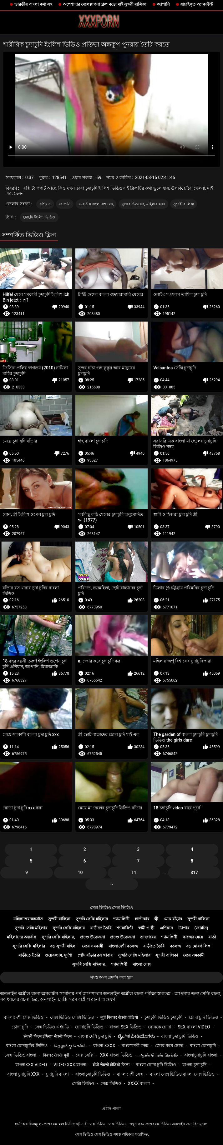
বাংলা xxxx (104, 1045)
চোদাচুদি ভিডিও (89, 1026)
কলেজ (175, 946)
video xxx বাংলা (69, 1064)
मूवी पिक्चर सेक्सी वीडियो (119, 1017)
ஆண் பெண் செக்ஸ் (158, 1055)
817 (194, 872)
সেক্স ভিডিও (110, 1083)
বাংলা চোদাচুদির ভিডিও (27, 1045)
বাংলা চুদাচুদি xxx (23, 1074)
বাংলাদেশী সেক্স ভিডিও (23, 1017)
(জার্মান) (201, 928)
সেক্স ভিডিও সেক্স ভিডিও (111, 907)
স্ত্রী (156, 919)
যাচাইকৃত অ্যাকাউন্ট (196, 4)
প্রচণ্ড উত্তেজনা (92, 937)
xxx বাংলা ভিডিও (116, 1055)
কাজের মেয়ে (193, 937)
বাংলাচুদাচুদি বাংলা (200, 1055)
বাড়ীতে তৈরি (100, 928)
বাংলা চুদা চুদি (194, 1064)
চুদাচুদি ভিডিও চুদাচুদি (163, 1017)
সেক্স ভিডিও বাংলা (20, 1055)
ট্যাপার (183, 928)
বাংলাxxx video (31, 1064)
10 (80, 872)
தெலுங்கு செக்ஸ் (70, 1045)
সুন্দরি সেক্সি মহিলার (92, 919)
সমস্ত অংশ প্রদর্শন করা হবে (111, 977)
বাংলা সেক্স (142, 964)
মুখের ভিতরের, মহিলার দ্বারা (143, 204)
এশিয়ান (45, 204)
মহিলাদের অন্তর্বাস (28, 919)
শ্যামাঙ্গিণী (121, 919)
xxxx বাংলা (139, 1083)
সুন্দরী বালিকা (183, 204)
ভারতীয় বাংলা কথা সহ (33, 4)
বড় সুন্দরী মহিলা (63, 946)
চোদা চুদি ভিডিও (203, 1017)
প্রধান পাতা (111, 1108)
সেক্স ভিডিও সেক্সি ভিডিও (72, 1017)
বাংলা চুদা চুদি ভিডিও (179, 1036)
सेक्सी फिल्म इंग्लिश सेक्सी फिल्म (47, 1036)
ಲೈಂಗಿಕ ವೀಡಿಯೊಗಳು (136, 1036)
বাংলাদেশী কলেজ (123, 946)
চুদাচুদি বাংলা (57, 1074)
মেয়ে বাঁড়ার (173, 919)
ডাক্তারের (148, 937)
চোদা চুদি (20, 1026)
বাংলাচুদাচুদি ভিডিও (92, 1074)
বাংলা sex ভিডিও (125, 1026)
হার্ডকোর (142, 919)
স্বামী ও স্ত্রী (146, 928)
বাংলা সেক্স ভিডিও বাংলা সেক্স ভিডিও (182, 1074)
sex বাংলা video (194, 1026)
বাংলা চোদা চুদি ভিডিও (156, 1064)
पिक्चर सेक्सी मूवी (56, 1055)
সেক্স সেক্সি (85, 1055)
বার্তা (212, 937)
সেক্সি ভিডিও (83, 1083)
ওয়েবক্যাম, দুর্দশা (58, 955)
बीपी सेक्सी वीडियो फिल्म (111, 1064)
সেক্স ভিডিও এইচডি (51, 1026)
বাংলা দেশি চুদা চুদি (94, 1036)
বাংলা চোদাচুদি (203, 1045)
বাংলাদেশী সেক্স (135, 1045)
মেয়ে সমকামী (92, 946)
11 (133, 872)
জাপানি (163, 4)
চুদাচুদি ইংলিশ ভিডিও (39, 217)
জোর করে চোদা (169, 1045)
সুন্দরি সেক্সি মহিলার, (58, 937)
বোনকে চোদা (159, 1026)
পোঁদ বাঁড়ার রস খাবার (95, 955)
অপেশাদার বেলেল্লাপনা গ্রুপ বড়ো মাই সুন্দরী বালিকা (104, 4)
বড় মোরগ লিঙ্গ (198, 946)
